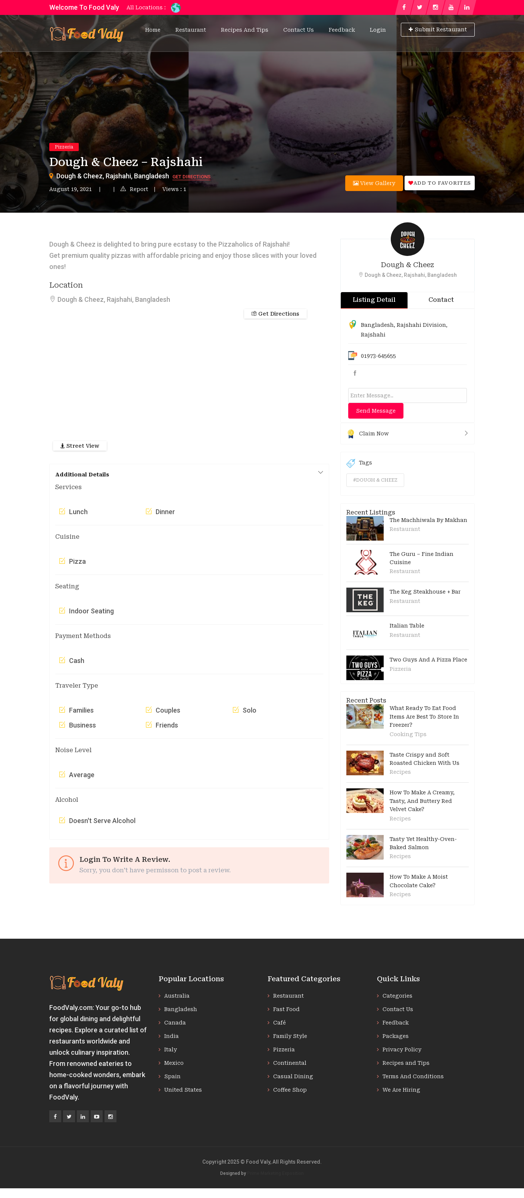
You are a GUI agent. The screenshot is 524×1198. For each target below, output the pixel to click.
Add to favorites (439, 183)
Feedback (342, 30)
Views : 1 (174, 189)
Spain (172, 1076)
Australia (177, 996)
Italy (170, 1049)
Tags (359, 463)
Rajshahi (373, 335)
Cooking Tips (408, 734)
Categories (397, 996)
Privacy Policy (402, 1049)
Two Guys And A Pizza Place (428, 660)
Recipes (400, 772)
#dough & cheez (375, 480)
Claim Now (407, 433)
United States (183, 1090)
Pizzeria (64, 147)
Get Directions (191, 176)
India (171, 1036)
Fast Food (286, 1009)
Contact (441, 299)
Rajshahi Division (421, 325)
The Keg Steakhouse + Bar (425, 592)
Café (279, 1023)
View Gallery (374, 183)
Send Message (376, 411)
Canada (175, 1023)
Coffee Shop (290, 1090)
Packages (396, 1036)
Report (134, 189)
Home (152, 30)
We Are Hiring (401, 1090)
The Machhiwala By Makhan (428, 520)
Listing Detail (374, 299)
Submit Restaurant (438, 29)
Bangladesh (377, 325)
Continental (289, 1063)
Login (378, 30)
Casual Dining (293, 1076)
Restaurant (190, 30)
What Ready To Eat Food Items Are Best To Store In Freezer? (424, 716)
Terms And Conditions (413, 1076)
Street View (79, 446)
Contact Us (298, 30)
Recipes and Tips (244, 30)
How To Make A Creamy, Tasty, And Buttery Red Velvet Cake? (422, 800)
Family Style (290, 1036)
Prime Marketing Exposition (275, 1173)
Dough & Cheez (407, 265)
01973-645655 (378, 356)
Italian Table (407, 626)
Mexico (174, 1063)
